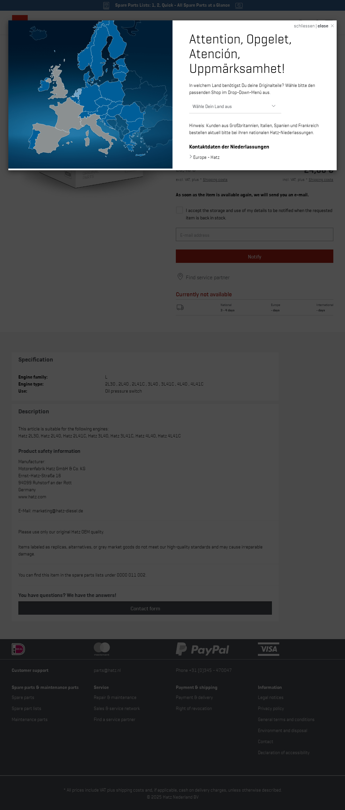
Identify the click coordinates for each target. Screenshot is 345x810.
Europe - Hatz (206, 157)
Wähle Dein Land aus (212, 105)
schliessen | (311, 25)
